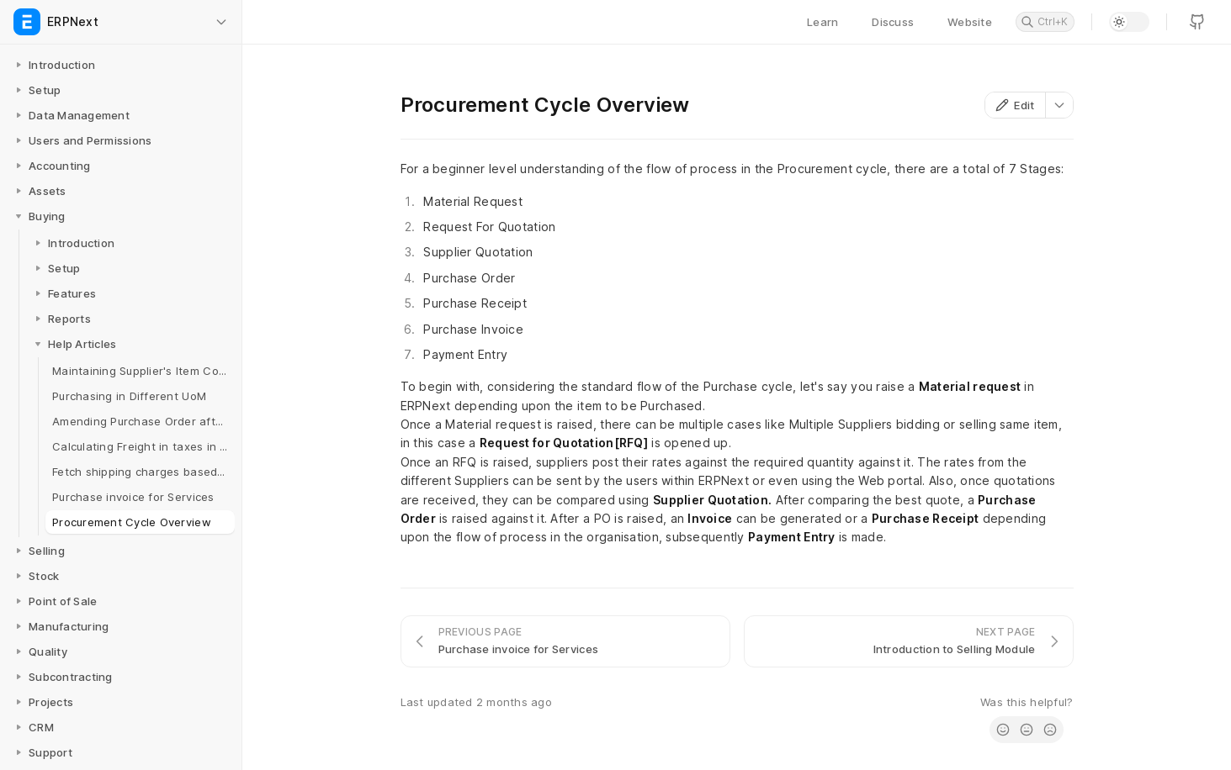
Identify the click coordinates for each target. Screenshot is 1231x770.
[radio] (1003, 729)
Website (969, 22)
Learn (822, 22)
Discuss (893, 22)
